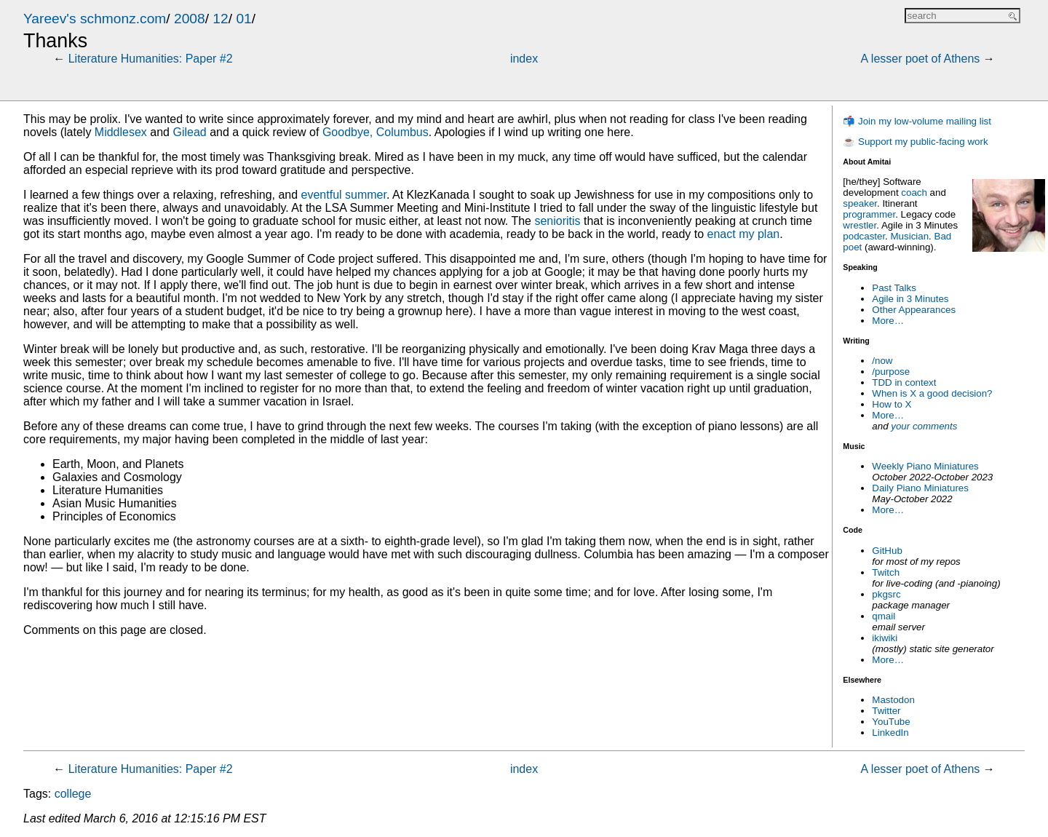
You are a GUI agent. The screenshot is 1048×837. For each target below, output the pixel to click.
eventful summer (343, 195)
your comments (924, 426)
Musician (910, 236)
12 (220, 18)
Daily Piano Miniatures (920, 488)
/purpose (891, 371)
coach (914, 192)
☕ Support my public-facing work (915, 141)
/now (882, 360)
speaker (860, 203)
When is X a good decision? (932, 393)
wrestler (859, 225)
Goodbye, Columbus (375, 132)
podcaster (864, 236)
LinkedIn (890, 732)
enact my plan (743, 234)
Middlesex (121, 132)
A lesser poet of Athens (920, 58)
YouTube (891, 721)
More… (888, 320)
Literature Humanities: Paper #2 (150, 58)
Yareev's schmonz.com (94, 18)
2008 (189, 18)
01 (243, 18)
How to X (891, 404)
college (73, 794)
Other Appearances (914, 309)
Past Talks (894, 287)
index (524, 58)
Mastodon (893, 699)
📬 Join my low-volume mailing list (917, 121)
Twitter (886, 710)
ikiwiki (884, 637)
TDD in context (904, 382)
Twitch (886, 572)
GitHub (887, 550)
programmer (869, 214)
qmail (883, 616)
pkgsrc (886, 594)
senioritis (557, 221)
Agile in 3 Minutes (910, 298)
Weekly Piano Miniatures (925, 466)
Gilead (189, 132)
